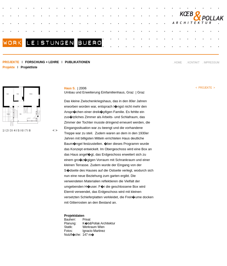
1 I (4, 130)
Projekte (9, 67)
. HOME (177, 62)
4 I (15, 130)
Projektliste (29, 67)
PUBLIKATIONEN (77, 62)
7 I (26, 130)
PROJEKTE (11, 62)
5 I (19, 130)
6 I (23, 130)
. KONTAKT (193, 62)
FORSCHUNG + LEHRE (42, 62)
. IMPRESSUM (210, 62)
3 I (11, 130)
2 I (7, 130)
